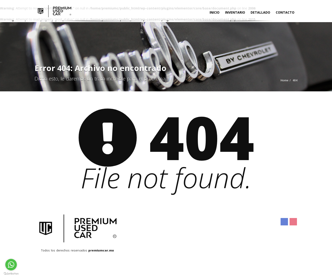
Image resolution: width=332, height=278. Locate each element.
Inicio (214, 12)
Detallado (260, 12)
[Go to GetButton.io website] (11, 273)
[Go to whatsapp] (11, 264)
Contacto (285, 12)
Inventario (235, 12)
